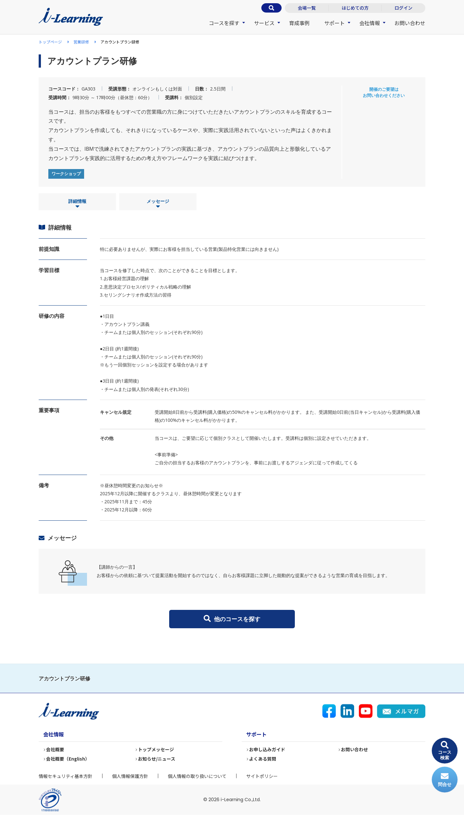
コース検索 (444, 751)
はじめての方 (355, 8)
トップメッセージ (156, 749)
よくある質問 (262, 758)
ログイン (403, 8)
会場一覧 (307, 8)
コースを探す (224, 23)
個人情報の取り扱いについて (197, 776)
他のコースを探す (232, 619)
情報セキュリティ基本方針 (65, 776)
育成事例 (299, 23)
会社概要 (55, 749)
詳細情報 (77, 204)
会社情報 (369, 23)
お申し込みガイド (267, 749)
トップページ (50, 41)
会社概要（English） (68, 758)
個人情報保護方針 (130, 776)
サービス (264, 23)
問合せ (444, 779)
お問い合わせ (409, 23)
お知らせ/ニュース (157, 758)
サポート (334, 23)
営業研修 (81, 41)
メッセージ (158, 204)
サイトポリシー (262, 776)
